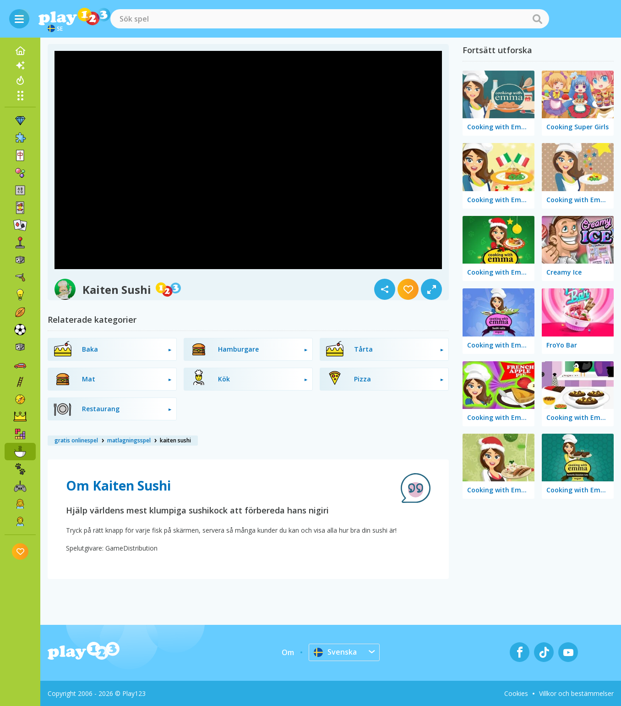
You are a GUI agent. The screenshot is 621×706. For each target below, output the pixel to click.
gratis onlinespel (76, 440)
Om (288, 652)
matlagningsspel (129, 440)
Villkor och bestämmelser (576, 693)
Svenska (335, 652)
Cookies (516, 693)
